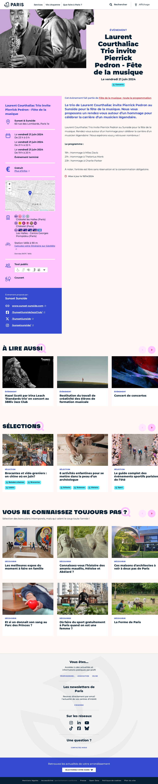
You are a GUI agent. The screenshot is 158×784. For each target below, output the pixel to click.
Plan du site (130, 781)
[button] (30, 193)
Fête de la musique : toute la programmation (125, 97)
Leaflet (30, 210)
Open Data (94, 781)
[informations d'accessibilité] (31, 269)
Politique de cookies (111, 781)
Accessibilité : (59, 781)
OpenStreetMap (44, 210)
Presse (83, 781)
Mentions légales (30, 781)
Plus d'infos (21, 171)
